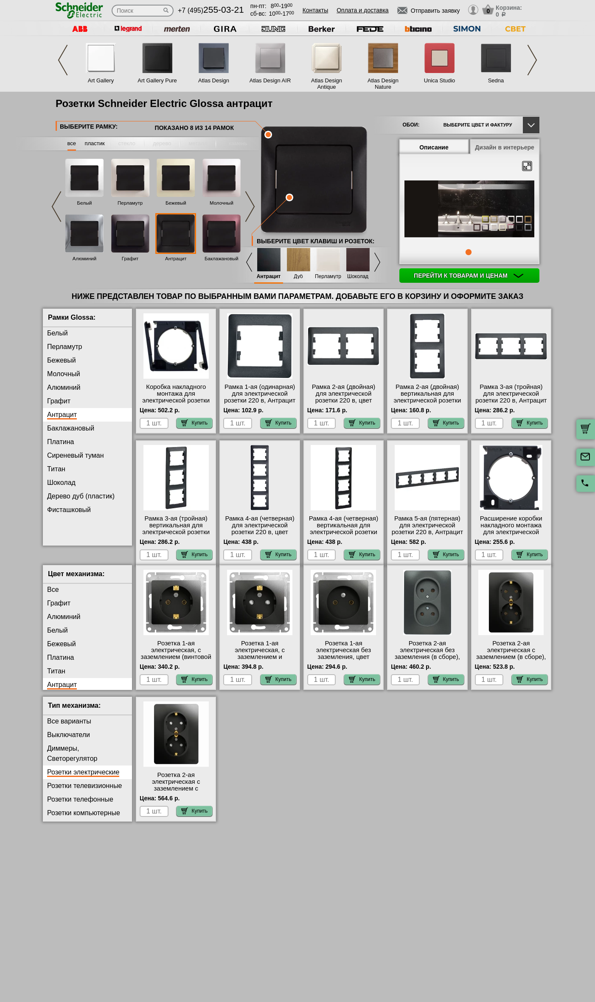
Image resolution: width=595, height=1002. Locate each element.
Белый (84, 202)
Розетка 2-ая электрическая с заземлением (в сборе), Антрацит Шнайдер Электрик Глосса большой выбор (511, 667)
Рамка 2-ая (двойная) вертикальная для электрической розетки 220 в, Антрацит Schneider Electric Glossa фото (427, 403)
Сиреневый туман (75, 455)
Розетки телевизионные (84, 792)
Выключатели (68, 741)
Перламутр (130, 202)
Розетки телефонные (80, 806)
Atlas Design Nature (383, 83)
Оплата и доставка (362, 10)
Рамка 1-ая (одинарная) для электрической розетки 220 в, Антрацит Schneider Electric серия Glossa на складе (259, 400)
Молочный (221, 202)
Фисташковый (69, 509)
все (71, 143)
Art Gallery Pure (157, 80)
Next (532, 60)
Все (53, 596)
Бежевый (176, 202)
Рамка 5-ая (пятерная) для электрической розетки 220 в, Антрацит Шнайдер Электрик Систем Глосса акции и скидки (427, 535)
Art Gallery (101, 80)
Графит (130, 258)
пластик (94, 143)
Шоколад (357, 276)
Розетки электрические (83, 778)
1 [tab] (468, 252)
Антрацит (175, 258)
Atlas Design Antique (326, 83)
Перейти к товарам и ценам (468, 275)
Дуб (298, 276)
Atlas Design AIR (270, 80)
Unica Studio (439, 80)
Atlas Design (213, 80)
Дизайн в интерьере (504, 147)
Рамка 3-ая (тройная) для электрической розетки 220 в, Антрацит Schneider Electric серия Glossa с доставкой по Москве (511, 403)
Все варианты (69, 728)
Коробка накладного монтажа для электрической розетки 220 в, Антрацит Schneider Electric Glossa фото (176, 403)
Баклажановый (222, 258)
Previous (63, 60)
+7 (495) (211, 10)
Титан (56, 469)
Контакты (315, 10)
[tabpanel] (469, 210)
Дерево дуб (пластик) (81, 496)
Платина (60, 441)
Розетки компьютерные (83, 819)
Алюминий (84, 258)
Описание (434, 147)
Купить (194, 422)
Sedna (496, 80)
